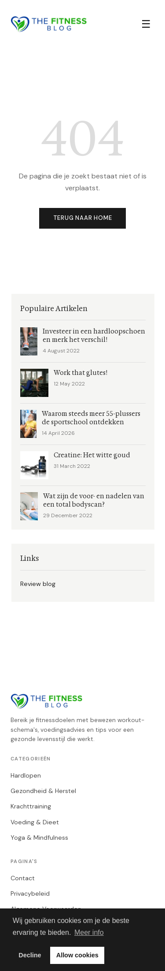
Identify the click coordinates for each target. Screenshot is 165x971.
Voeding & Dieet (35, 822)
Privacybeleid (30, 893)
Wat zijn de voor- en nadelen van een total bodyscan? (93, 500)
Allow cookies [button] (77, 955)
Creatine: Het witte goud (92, 455)
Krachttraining (31, 806)
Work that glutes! (80, 373)
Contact (23, 878)
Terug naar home (82, 218)
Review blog (37, 584)
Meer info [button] (89, 932)
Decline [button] (29, 955)
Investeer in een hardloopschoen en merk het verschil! (94, 335)
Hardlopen (26, 775)
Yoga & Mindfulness (39, 837)
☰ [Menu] (146, 24)
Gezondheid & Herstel (43, 791)
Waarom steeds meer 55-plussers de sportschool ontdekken (91, 418)
